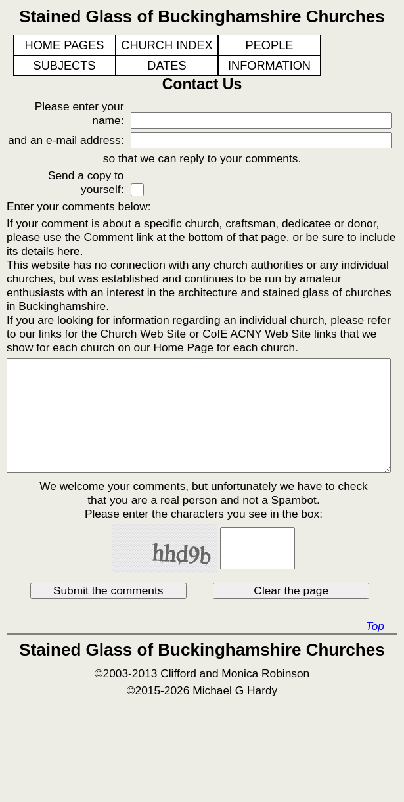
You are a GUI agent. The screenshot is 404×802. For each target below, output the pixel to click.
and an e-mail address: (65, 139)
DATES (166, 65)
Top (375, 626)
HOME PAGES (64, 45)
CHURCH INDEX (166, 45)
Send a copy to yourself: (86, 182)
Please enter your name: (79, 113)
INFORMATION (269, 65)
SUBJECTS (65, 65)
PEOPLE (270, 45)
